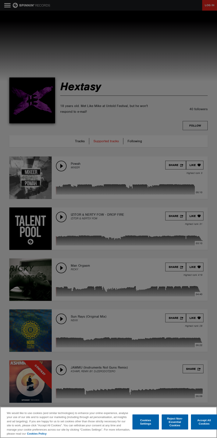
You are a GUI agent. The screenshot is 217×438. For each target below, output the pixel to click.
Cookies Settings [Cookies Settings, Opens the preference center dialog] (145, 422)
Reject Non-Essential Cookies (175, 422)
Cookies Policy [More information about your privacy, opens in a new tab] (36, 433)
